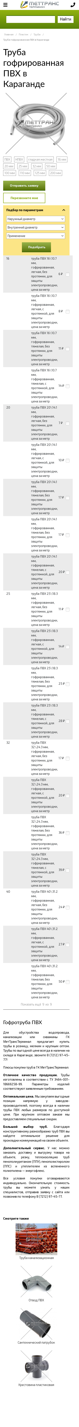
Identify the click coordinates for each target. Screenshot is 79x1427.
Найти (65, 19)
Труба (36, 34)
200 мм (55, 173)
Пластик (23, 34)
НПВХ (19, 159)
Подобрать (37, 247)
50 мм (50, 166)
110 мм (25, 173)
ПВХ (7, 159)
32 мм (36, 166)
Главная (8, 34)
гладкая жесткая (40, 159)
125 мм (40, 173)
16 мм (62, 159)
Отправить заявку (24, 185)
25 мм (23, 166)
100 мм (9, 173)
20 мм (8, 166)
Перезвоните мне (24, 198)
